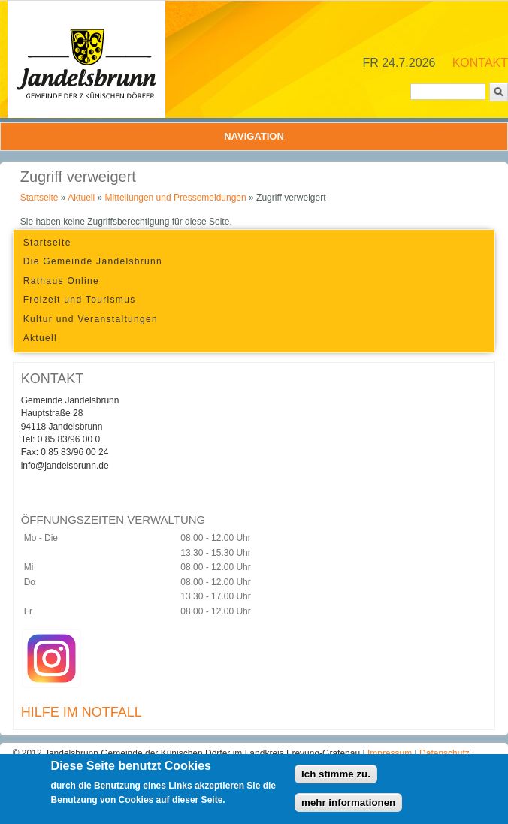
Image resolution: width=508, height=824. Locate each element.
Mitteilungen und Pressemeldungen (175, 197)
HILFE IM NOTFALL (81, 712)
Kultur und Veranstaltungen (90, 319)
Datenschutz (445, 753)
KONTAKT (480, 62)
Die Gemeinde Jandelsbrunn (92, 261)
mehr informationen (348, 807)
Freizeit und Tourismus (79, 299)
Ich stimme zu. (335, 778)
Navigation (254, 136)
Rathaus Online (61, 281)
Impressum (391, 753)
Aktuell (81, 197)
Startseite (39, 197)
